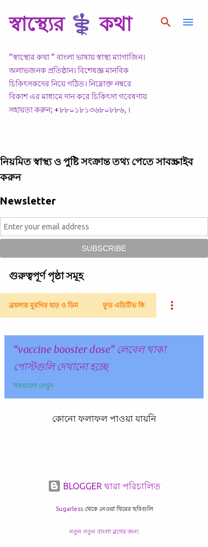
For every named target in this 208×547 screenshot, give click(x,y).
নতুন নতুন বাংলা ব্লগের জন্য (104, 531)
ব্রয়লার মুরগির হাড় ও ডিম (43, 305)
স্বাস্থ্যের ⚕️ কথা (70, 23)
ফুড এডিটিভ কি (123, 305)
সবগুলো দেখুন (33, 385)
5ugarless (69, 508)
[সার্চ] (166, 22)
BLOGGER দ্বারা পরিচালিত (104, 486)
